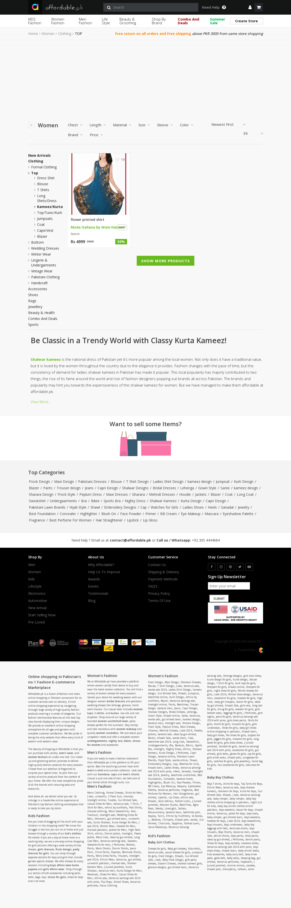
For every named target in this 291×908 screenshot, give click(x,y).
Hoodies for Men (125, 826)
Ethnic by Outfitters (178, 816)
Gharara (138, 494)
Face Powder (130, 513)
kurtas (115, 713)
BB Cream (168, 513)
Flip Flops (106, 881)
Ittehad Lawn (191, 823)
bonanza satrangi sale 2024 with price (229, 847)
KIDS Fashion (34, 21)
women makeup (126, 729)
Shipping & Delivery (163, 572)
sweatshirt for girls (224, 698)
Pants (47, 488)
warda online (180, 760)
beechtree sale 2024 (159, 741)
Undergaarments (63, 500)
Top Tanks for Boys (251, 783)
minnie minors (235, 865)
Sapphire (177, 823)
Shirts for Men (133, 792)
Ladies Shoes (193, 507)
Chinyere (167, 819)
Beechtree (182, 704)
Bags (32, 301)
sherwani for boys (228, 791)
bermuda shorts (238, 828)
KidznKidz (194, 848)
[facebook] (211, 567)
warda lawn (179, 738)
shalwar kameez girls (190, 863)
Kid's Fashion (159, 835)
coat (41, 224)
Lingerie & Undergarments (43, 262)
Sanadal (227, 507)
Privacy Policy (159, 593)
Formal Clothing (44, 167)
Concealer (68, 513)
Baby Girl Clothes (161, 842)
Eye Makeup (191, 513)
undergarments (97, 741)
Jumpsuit (223, 481)
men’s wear (66, 753)
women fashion (38, 757)
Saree (225, 488)
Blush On (108, 513)
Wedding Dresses (45, 248)
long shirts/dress (47, 198)
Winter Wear (41, 254)
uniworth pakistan (98, 863)
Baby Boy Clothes (220, 777)
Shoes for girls (230, 727)
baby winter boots (248, 850)
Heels (212, 507)
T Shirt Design (137, 481)
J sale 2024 (186, 730)
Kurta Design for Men (124, 822)
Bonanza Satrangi (179, 827)
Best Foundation (42, 513)
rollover (242, 869)
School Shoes (120, 881)
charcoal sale (118, 863)
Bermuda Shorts (131, 852)
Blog (91, 600)
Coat (229, 494)
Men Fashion (85, 21)
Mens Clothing (95, 792)
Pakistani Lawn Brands (47, 507)
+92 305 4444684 (206, 540)
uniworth (100, 796)
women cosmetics (107, 733)
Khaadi (182, 693)
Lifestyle (35, 586)
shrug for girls (225, 709)
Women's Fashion (163, 676)
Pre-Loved (36, 622)
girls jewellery (242, 761)
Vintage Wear (41, 271)
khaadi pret (181, 819)
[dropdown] (250, 7)
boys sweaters (226, 809)
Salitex (182, 808)
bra (120, 741)
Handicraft (39, 283)
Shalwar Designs (135, 488)
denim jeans (253, 839)
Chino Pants (102, 852)
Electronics (36, 593)
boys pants (237, 835)
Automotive (37, 600)
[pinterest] (230, 567)
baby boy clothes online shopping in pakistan (231, 800)
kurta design (240, 679)
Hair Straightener (109, 520)
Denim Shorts (120, 848)
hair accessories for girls (231, 765)
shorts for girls (222, 724)
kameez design (200, 481)
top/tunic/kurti (49, 212)
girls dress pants (236, 720)
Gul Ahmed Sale (127, 800)
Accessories (37, 289)
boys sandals (232, 843)
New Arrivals (39, 155)
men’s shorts (131, 774)
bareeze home (185, 778)
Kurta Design (191, 500)
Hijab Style (77, 507)
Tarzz (161, 816)
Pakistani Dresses (92, 481)
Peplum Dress (90, 494)
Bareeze (179, 745)
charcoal (128, 796)
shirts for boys (231, 783)
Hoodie (185, 494)
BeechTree (185, 804)
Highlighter (88, 513)
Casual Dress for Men (99, 803)
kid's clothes (73, 833)
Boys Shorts (224, 832)
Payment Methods (163, 579)
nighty (113, 741)
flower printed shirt (87, 219)
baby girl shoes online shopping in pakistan (231, 729)
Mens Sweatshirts (119, 811)
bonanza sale (121, 803)
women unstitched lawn (113, 721)
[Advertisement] (145, 77)
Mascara (212, 513)
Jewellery (35, 307)
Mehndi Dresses (162, 494)
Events (93, 586)
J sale (90, 796)
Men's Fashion (99, 786)
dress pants (251, 835)
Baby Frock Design (172, 859)
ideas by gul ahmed (121, 837)
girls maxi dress (252, 675)
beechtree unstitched (183, 775)
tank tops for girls (245, 683)
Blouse (116, 481)
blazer (42, 236)
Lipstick (133, 520)
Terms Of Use (159, 600)
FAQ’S (152, 586)
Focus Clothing (108, 885)
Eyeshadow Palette (238, 513)
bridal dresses (116, 701)
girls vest (245, 705)
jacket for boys (237, 813)
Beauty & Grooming (127, 21)
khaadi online (171, 715)
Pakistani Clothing (45, 277)
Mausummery (156, 812)
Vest (133, 811)
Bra (84, 500)
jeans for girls (223, 716)
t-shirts (99, 713)
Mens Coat (102, 837)
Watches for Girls (164, 507)
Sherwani (100, 818)
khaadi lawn (155, 767)
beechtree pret (191, 812)
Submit (219, 598)
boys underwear (233, 824)
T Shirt (134, 803)
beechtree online (157, 697)
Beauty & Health (41, 313)
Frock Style (66, 494)
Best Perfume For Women (70, 520)
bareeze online (166, 756)
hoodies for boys (216, 821)
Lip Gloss (150, 520)
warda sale (154, 719)
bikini (127, 741)
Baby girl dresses (177, 848)
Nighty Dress (135, 500)
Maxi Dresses (117, 494)
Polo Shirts (135, 807)
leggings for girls (233, 713)
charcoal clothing (97, 811)
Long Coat (245, 494)
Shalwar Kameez (163, 500)
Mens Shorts (103, 848)
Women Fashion (57, 21)
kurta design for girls (219, 679)
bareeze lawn (173, 812)
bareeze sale (165, 734)
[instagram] (221, 567)
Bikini (95, 500)
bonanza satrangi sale (112, 841)
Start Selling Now (42, 615)
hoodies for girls (246, 698)
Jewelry (243, 507)
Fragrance (37, 520)
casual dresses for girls (177, 852)
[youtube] (249, 567)
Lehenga (187, 488)
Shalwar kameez (46, 359)
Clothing (64, 33)
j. (149, 819)
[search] (150, 7)
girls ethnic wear (53, 869)
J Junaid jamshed (114, 867)
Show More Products (165, 260)
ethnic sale (100, 878)
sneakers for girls (242, 739)
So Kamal (197, 816)
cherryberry (229, 869)
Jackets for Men (117, 829)
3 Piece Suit (115, 796)
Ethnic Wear (107, 859)
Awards (94, 579)
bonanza (121, 859)
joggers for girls (222, 739)
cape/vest (45, 230)
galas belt (219, 858)
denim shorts (221, 835)
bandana (104, 774)
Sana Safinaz (165, 801)
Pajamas (115, 852)
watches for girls (223, 761)
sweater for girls (244, 709)
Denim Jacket (112, 833)
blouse (42, 184)
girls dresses (46, 849)
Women (48, 33)
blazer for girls (244, 701)
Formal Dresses (114, 792)
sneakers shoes (249, 843)
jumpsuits (45, 218)
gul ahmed (134, 859)
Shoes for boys (215, 843)
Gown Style (207, 488)
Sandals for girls (228, 746)
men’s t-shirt (95, 770)
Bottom (37, 242)
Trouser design (69, 488)
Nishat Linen (182, 801)
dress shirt (46, 178)
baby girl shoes (215, 735)
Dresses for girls (157, 848)
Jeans (89, 488)
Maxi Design (64, 481)
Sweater (131, 841)
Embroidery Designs (120, 507)
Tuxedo (112, 800)
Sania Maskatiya (157, 827)
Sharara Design (41, 494)
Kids (31, 579)
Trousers (122, 855)
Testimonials (98, 593)
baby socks (233, 858)
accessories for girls (242, 750)
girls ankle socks (216, 757)
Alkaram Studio (169, 804)
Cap (143, 507)
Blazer (34, 488)
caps (114, 774)
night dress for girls (225, 690)
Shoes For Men (108, 874)
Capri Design (108, 488)
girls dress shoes (233, 742)
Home (33, 33)
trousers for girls (241, 724)
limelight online (96, 800)
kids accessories (215, 854)
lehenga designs (232, 675)
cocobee (250, 865)
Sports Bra (112, 500)
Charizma (164, 823)
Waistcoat (92, 874)
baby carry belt (234, 854)
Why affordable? (101, 565)
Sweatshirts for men (98, 844)
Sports (33, 324)
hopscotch (246, 861)
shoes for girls (56, 877)
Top (34, 173)
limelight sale (107, 815)
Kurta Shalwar (101, 822)
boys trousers (214, 824)
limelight (127, 833)
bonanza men (107, 870)
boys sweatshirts (251, 821)
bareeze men (164, 708)
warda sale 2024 (157, 689)
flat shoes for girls (236, 735)
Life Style (106, 21)
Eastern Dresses (167, 863)
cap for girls (254, 753)
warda (193, 819)
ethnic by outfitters (116, 807)
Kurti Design (243, 481)
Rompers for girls (216, 687)
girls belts (222, 753)
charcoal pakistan (97, 829)
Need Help (214, 7)
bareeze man (155, 723)
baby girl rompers (224, 701)
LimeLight (170, 808)
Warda (159, 808)
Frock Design (39, 481)
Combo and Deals (42, 318)
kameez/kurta (50, 206)
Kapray (152, 816)
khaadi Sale (164, 738)
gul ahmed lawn (117, 818)
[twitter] (240, 567)
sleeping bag (248, 858)
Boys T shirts (214, 783)
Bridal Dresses (164, 488)
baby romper (220, 798)
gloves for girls (238, 753)
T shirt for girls (225, 683)
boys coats (252, 813)
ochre (251, 869)
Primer (150, 513)
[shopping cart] (258, 7)
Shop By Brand (159, 21)
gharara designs (157, 867)
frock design (63, 849)
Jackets (200, 494)
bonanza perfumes (168, 790)
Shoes (33, 295)
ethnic (99, 833)
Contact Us (157, 565)
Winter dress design (239, 694)
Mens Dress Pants (106, 855)
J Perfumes (118, 844)
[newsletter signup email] (229, 586)
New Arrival (37, 608)
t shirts (43, 189)
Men (31, 565)
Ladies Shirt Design (168, 481)
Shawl (95, 507)
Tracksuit (92, 815)
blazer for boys (244, 809)
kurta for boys (248, 791)
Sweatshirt (37, 500)
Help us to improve (104, 572)
